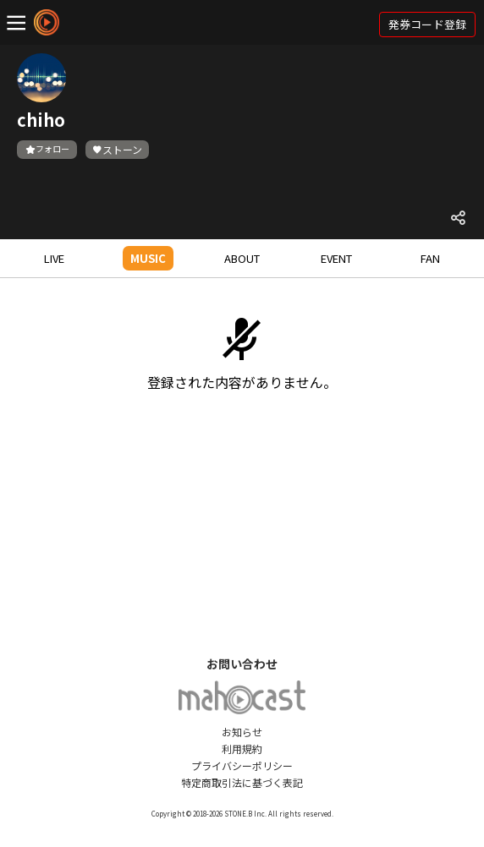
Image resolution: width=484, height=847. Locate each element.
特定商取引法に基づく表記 (242, 782)
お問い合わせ (242, 663)
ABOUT (242, 258)
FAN (430, 258)
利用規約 (242, 748)
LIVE (54, 258)
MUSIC (148, 258)
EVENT (336, 258)
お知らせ (242, 731)
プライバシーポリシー (242, 765)
